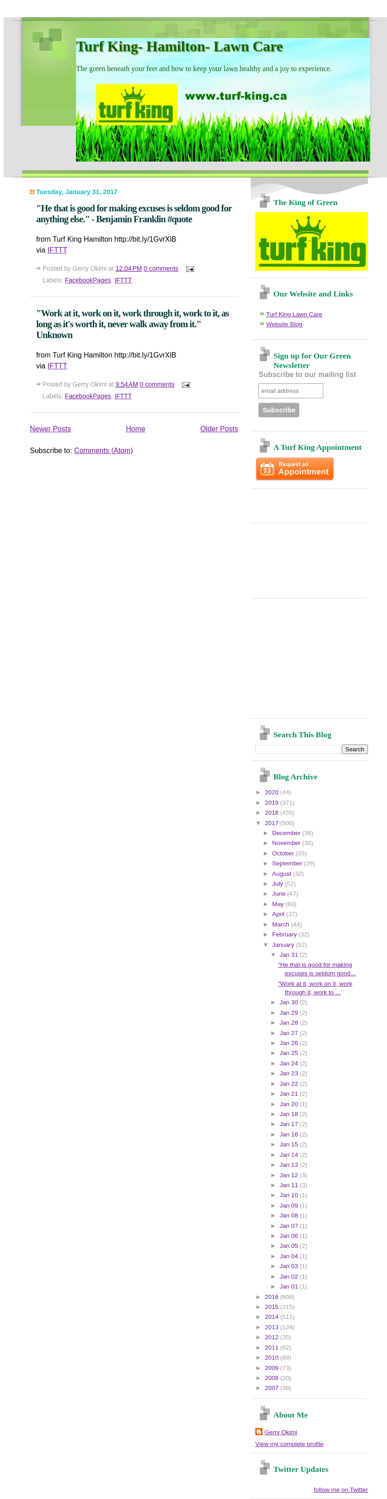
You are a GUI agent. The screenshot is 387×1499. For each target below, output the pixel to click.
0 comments (160, 268)
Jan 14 (290, 1154)
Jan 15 (290, 1144)
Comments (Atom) (103, 450)
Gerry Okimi (280, 1432)
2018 (272, 812)
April (279, 914)
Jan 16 (290, 1134)
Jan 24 (290, 1063)
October (284, 853)
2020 (272, 792)
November (287, 843)
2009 (272, 1368)
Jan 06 (290, 1235)
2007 (272, 1387)
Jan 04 (290, 1256)
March (281, 924)
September (288, 863)
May (278, 904)
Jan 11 (290, 1185)
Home (135, 429)
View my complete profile (289, 1444)
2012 (272, 1337)
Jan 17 (290, 1124)
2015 (272, 1306)
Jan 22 (290, 1083)
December (287, 833)
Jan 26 (290, 1043)
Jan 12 (290, 1175)
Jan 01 (290, 1286)
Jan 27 (290, 1033)
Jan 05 (290, 1245)
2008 (272, 1378)
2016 (272, 1297)
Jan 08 (290, 1215)
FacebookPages (88, 280)
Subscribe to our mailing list (307, 374)
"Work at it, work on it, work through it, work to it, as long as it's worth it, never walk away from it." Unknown (132, 324)
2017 (272, 823)
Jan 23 (290, 1073)
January (284, 944)
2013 (272, 1327)
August (282, 873)
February (285, 934)
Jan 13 (290, 1164)
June (279, 893)
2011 (272, 1347)
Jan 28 (290, 1022)
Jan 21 (290, 1093)
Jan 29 (290, 1012)
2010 (272, 1357)
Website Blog (284, 324)
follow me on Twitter (341, 1489)
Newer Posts (50, 429)
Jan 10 (290, 1195)
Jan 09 (290, 1205)
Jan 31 (290, 954)
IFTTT (57, 250)
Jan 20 (290, 1104)
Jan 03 (290, 1266)
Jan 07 (290, 1225)
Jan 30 (290, 1002)
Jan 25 (290, 1053)
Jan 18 (290, 1114)
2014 (272, 1316)
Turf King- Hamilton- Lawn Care (179, 46)
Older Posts (219, 429)
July (278, 883)
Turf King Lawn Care (294, 314)
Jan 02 (290, 1276)
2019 (272, 802)
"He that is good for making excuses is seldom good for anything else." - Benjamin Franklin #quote (134, 213)
